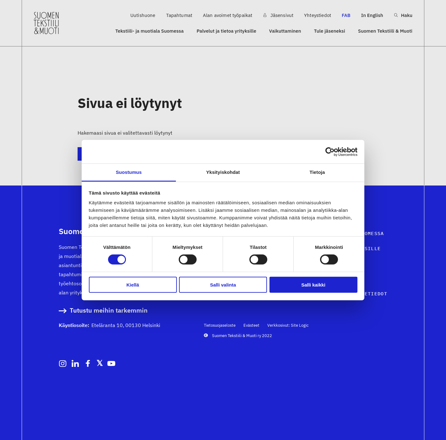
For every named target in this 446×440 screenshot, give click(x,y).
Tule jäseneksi (329, 31)
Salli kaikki (313, 284)
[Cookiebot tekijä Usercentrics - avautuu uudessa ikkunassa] (329, 151)
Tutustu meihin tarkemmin (109, 310)
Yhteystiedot (317, 15)
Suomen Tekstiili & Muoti (385, 31)
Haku (403, 15)
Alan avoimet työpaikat (227, 15)
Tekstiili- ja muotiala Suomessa (149, 31)
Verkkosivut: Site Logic (288, 325)
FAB (346, 15)
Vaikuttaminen (285, 31)
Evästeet (251, 325)
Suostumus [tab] (129, 172)
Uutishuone (142, 15)
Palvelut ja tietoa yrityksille (226, 31)
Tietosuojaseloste (220, 325)
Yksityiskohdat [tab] (223, 172)
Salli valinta (223, 284)
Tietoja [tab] (317, 172)
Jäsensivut (278, 15)
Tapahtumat (179, 15)
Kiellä (132, 284)
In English (372, 15)
